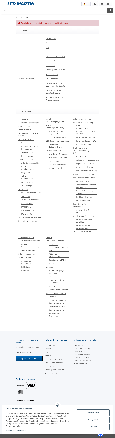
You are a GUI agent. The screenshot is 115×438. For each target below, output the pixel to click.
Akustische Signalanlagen (28, 122)
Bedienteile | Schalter (55, 241)
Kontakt (49, 52)
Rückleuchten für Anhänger (84, 216)
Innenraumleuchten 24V (86, 141)
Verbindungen (52, 267)
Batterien (52, 297)
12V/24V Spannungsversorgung (55, 126)
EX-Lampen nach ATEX (58, 157)
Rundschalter (54, 263)
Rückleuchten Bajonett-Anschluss (85, 220)
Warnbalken (23, 189)
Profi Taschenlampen (57, 164)
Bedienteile (53, 244)
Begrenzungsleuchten (85, 163)
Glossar (49, 43)
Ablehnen (93, 427)
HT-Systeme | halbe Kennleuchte (29, 147)
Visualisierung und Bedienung (56, 314)
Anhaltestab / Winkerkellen (26, 262)
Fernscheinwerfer (83, 200)
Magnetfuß (25, 172)
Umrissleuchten (82, 156)
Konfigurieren (93, 420)
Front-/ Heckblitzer (26, 139)
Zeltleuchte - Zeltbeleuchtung (55, 145)
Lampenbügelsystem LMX (83, 174)
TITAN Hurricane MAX (30, 200)
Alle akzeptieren (93, 412)
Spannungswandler (57, 310)
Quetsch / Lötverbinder (58, 290)
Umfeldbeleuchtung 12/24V (84, 192)
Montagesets (26, 214)
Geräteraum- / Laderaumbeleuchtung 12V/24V (85, 131)
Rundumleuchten (25, 159)
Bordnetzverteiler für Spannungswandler (57, 301)
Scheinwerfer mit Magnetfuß (56, 132)
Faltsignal (25, 270)
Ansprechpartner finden (29, 358)
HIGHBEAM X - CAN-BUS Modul (58, 249)
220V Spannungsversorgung (57, 141)
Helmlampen (54, 161)
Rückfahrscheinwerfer (85, 197)
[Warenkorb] (105, 3)
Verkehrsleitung (24, 257)
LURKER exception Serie (31, 193)
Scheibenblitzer (27, 152)
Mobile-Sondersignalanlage (29, 217)
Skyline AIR (25, 196)
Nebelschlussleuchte (84, 167)
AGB (47, 47)
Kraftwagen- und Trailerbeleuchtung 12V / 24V (83, 150)
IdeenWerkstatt (24, 130)
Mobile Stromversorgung (56, 293)
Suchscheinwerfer (56, 168)
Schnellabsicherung (26, 254)
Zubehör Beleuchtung (82, 232)
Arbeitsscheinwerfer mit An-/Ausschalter (86, 186)
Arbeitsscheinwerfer (84, 181)
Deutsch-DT (53, 276)
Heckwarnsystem (28, 156)
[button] (86, 4)
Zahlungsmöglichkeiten (55, 56)
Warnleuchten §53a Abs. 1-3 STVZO (29, 134)
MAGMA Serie (27, 207)
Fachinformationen (26, 79)
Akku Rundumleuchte (30, 163)
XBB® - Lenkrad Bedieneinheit (55, 255)
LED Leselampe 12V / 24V (86, 144)
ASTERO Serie (26, 203)
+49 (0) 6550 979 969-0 (25, 352)
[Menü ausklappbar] (3, 2)
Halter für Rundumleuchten (28, 167)
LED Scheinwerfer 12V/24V (84, 178)
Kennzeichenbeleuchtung (86, 170)
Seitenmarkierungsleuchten (87, 160)
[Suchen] (55, 10)
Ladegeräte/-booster (57, 306)
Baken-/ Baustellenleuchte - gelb (31, 245)
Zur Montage (26, 186)
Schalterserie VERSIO (57, 260)
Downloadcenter (52, 79)
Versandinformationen (55, 61)
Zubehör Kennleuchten (27, 221)
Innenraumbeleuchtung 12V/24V (83, 123)
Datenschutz (21, 431)
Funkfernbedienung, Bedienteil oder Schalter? (56, 84)
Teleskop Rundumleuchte (27, 177)
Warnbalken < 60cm (29, 210)
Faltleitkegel (26, 267)
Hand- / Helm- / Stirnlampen (57, 154)
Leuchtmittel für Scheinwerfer (79, 205)
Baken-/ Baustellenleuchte (29, 241)
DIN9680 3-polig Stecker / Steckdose (58, 281)
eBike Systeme (24, 126)
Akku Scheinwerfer (53, 150)
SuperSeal (53, 286)
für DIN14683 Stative (57, 137)
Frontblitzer (26, 143)
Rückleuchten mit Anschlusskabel (83, 227)
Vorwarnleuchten (28, 250)
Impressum (10, 431)
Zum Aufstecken (27, 182)
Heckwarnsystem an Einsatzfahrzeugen (54, 91)
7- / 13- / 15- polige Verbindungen (56, 271)
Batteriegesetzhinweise (55, 70)
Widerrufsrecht (52, 74)
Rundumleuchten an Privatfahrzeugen (54, 98)
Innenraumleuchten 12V (86, 137)
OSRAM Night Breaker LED (85, 211)
